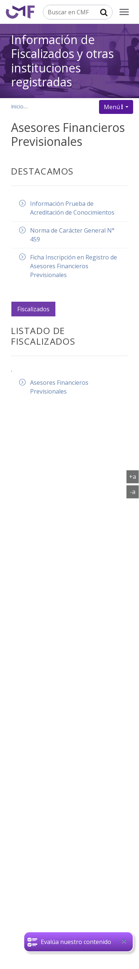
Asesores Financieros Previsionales (59, 386)
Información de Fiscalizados (64, 106)
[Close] (124, 941)
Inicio (17, 106)
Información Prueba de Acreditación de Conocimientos (72, 208)
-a (134, 491)
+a (134, 476)
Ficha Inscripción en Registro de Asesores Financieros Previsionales (73, 266)
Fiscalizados (33, 309)
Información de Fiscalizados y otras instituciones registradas (62, 61)
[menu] (124, 12)
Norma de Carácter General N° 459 (72, 234)
